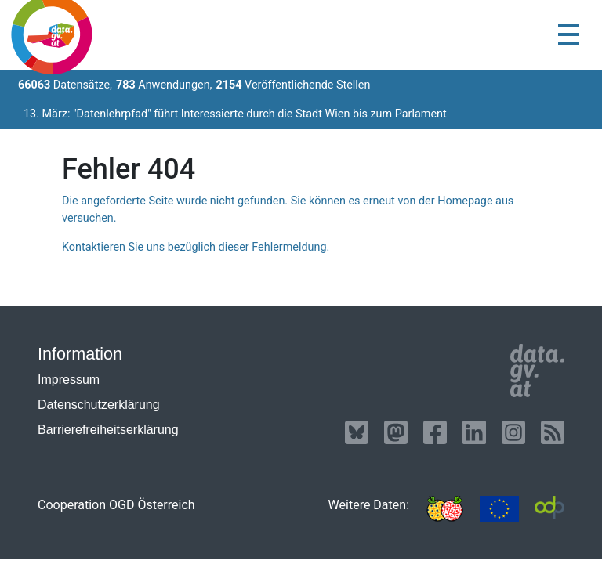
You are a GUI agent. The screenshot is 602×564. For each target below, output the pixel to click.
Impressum (69, 379)
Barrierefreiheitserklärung (108, 429)
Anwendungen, (164, 85)
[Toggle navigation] (568, 34)
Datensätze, (65, 85)
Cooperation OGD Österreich (116, 504)
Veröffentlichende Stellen (293, 85)
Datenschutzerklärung (99, 404)
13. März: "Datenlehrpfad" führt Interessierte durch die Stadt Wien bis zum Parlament (235, 114)
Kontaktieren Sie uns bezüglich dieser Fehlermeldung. (195, 247)
